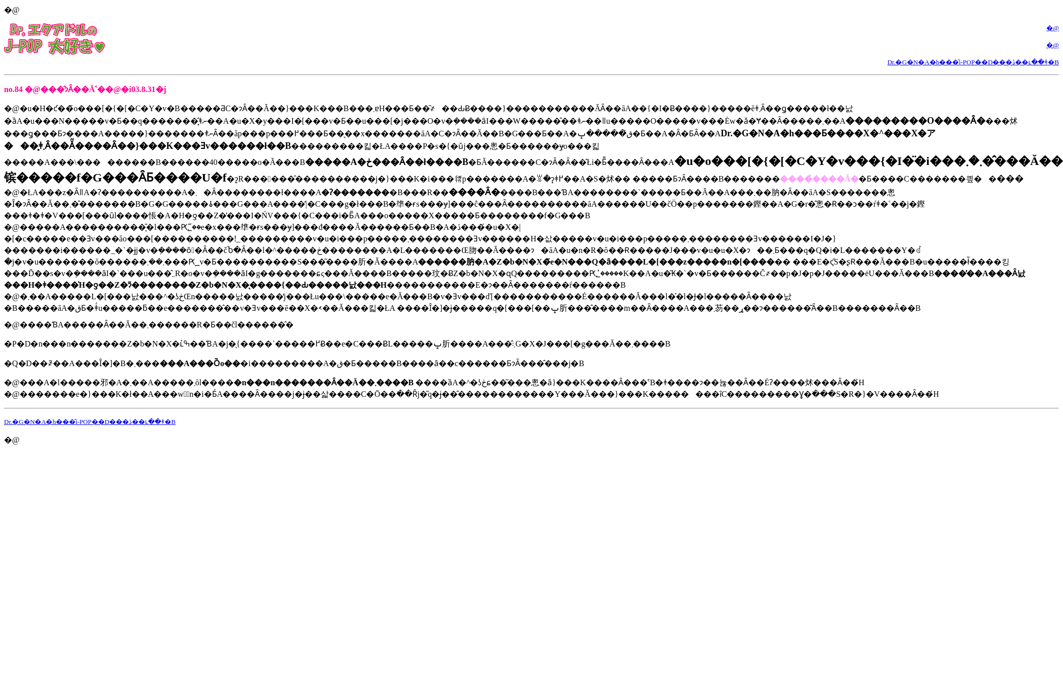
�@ (1052, 28)
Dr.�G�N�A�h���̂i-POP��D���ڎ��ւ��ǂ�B (973, 62)
